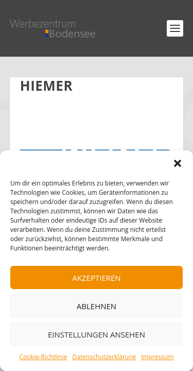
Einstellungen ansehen (96, 334)
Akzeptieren (96, 278)
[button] (177, 163)
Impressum (157, 356)
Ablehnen (96, 306)
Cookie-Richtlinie (43, 356)
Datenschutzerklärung (104, 356)
